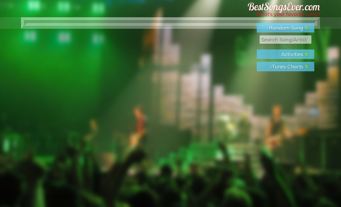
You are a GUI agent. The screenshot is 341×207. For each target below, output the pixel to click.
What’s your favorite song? (287, 14)
